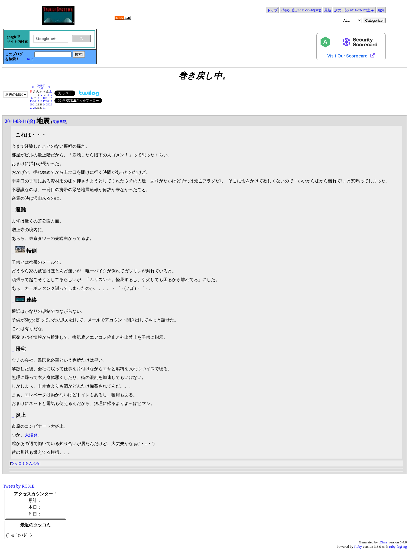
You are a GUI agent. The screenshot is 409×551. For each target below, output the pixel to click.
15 (37, 101)
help (30, 59)
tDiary (383, 542)
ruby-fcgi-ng (398, 546)
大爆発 (31, 435)
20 (31, 104)
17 (44, 101)
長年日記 (59, 122)
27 (31, 107)
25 (47, 104)
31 (44, 107)
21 (34, 104)
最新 (327, 10)
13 (31, 101)
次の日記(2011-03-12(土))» (354, 10)
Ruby (358, 546)
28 (34, 107)
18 (47, 101)
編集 (381, 10)
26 (50, 104)
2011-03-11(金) (20, 121)
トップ (272, 10)
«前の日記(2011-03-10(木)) (301, 10)
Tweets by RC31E (18, 486)
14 (34, 101)
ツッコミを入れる (25, 463)
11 (47, 97)
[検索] (50, 38)
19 (50, 101)
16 (41, 101)
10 (44, 97)
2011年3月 (41, 87)
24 (44, 104)
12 (50, 97)
